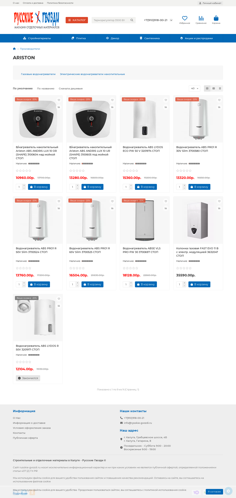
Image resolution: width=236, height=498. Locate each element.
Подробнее (20, 493)
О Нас (17, 417)
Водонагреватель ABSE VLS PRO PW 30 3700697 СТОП (142, 251)
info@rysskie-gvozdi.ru (138, 422)
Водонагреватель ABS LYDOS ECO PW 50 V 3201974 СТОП (143, 150)
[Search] (114, 21)
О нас (16, 3)
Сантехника (149, 39)
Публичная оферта (25, 437)
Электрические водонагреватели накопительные (92, 75)
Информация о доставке (29, 422)
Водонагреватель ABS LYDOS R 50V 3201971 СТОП (37, 348)
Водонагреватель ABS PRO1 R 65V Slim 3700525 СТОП (89, 251)
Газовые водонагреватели (38, 75)
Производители (30, 49)
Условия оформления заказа (32, 427)
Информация (24, 411)
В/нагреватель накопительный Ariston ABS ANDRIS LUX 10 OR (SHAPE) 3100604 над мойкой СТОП (37, 154)
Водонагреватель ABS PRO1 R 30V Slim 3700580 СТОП (196, 150)
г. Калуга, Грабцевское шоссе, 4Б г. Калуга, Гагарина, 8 (145, 439)
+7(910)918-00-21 (155, 20)
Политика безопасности (60, 3)
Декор (112, 39)
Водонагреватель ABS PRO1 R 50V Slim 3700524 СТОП (36, 251)
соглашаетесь (191, 477)
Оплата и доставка (33, 3)
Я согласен (214, 491)
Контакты (19, 432)
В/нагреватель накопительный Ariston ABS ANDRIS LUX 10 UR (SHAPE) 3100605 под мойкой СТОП (90, 154)
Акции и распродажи (196, 39)
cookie (46, 477)
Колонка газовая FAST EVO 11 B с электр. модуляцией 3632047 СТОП (197, 253)
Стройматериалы (37, 39)
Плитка (78, 39)
